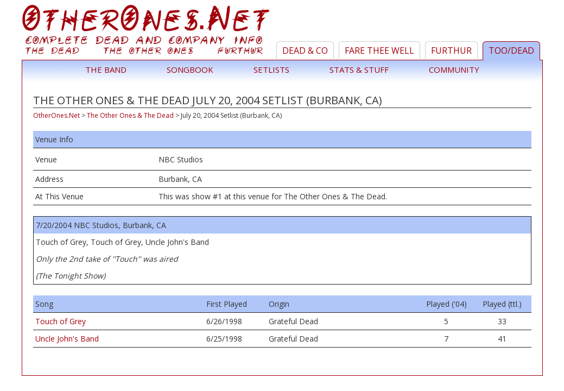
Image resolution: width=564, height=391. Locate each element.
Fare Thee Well (379, 50)
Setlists (271, 69)
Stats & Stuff (359, 69)
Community (454, 69)
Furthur (451, 50)
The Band (105, 69)
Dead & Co (305, 50)
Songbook (190, 69)
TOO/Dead (511, 50)
